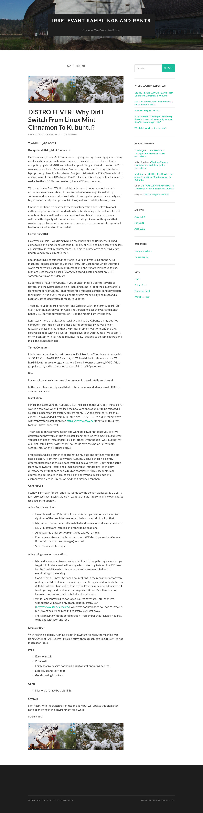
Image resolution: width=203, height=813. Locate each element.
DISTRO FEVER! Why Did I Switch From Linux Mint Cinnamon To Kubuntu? (66, 119)
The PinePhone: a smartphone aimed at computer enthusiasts (153, 103)
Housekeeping (141, 256)
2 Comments (70, 134)
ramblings (53, 134)
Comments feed (142, 291)
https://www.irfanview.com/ (52, 606)
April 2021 (139, 228)
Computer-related (143, 250)
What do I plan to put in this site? (150, 128)
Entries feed (140, 285)
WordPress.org (141, 296)
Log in (137, 279)
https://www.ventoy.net (81, 420)
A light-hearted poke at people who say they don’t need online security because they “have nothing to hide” (153, 119)
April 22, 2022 (36, 134)
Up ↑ (173, 800)
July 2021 (139, 222)
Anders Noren (160, 800)
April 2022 (139, 216)
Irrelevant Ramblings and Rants (101, 20)
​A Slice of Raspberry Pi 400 (147, 110)
